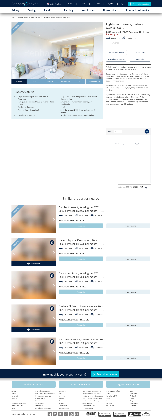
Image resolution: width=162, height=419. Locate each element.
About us (62, 395)
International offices (113, 391)
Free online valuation (42, 391)
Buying (32, 10)
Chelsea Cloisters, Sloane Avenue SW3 (81, 306)
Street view (65, 81)
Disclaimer (38, 400)
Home (13, 18)
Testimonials (63, 405)
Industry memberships (43, 395)
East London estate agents (91, 391)
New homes (88, 10)
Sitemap (61, 403)
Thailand (133, 395)
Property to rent (23, 18)
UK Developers (64, 408)
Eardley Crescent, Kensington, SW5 (79, 207)
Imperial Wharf (35, 18)
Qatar (132, 391)
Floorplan (49, 81)
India (108, 398)
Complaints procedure (43, 408)
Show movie (33, 263)
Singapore (133, 393)
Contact (96, 4)
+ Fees (146, 31)
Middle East (110, 405)
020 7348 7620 (132, 187)
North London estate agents (92, 398)
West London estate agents (91, 393)
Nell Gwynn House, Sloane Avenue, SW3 (82, 339)
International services (138, 10)
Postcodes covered (89, 405)
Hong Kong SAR (111, 395)
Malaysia (109, 403)
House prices (110, 10)
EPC (79, 81)
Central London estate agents (92, 395)
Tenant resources (17, 405)
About (83, 4)
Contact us (62, 391)
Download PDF (94, 81)
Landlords (50, 10)
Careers (61, 400)
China (108, 393)
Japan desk (134, 403)
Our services (39, 403)
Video (34, 81)
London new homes (18, 400)
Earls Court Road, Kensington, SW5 (79, 273)
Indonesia (109, 400)
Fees (13, 408)
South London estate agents (92, 400)
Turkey (132, 398)
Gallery (19, 81)
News (70, 4)
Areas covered (87, 403)
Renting (68, 10)
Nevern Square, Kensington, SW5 (78, 240)
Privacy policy (40, 398)
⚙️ (146, 131)
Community (39, 405)
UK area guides (87, 408)
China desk (133, 405)
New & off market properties (45, 393)
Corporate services (136, 400)
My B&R (110, 4)
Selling (15, 10)
